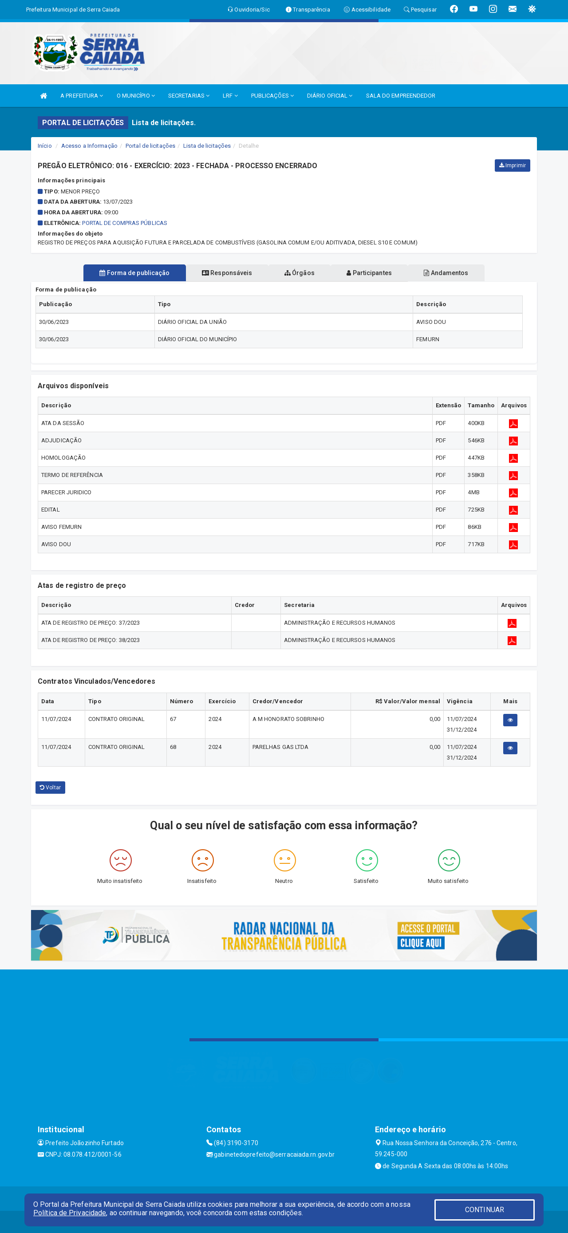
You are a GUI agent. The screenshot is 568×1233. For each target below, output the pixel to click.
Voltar (50, 787)
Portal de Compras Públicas (124, 223)
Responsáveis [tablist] (222, 272)
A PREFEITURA (81, 95)
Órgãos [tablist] (299, 272)
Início (45, 145)
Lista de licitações (207, 145)
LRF (230, 95)
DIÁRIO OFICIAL (330, 95)
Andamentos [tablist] (456, 272)
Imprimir (512, 165)
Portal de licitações (150, 145)
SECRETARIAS (188, 95)
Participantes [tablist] (374, 272)
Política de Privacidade (69, 1213)
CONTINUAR (484, 1209)
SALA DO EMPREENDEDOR (401, 95)
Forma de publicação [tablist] (124, 272)
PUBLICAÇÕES (272, 95)
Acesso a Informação (89, 145)
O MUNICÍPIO (136, 95)
